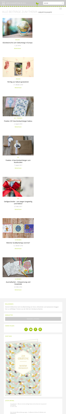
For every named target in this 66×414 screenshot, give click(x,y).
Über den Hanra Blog (7, 397)
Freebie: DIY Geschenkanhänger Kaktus (17, 84)
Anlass (17, 39)
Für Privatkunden (58, 399)
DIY (14, 81)
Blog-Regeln (4, 401)
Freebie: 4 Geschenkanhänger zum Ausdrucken (49, 85)
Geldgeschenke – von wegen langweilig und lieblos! (17, 126)
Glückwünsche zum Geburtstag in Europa (17, 44)
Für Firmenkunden (58, 401)
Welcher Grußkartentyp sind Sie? (49, 125)
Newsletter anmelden (33, 203)
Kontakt (19, 397)
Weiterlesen (17, 50)
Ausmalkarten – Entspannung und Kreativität (17, 167)
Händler (55, 403)
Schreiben (49, 122)
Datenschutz (5, 405)
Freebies (18, 81)
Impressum (4, 407)
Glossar (4, 399)
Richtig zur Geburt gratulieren (49, 43)
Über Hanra (4, 403)
